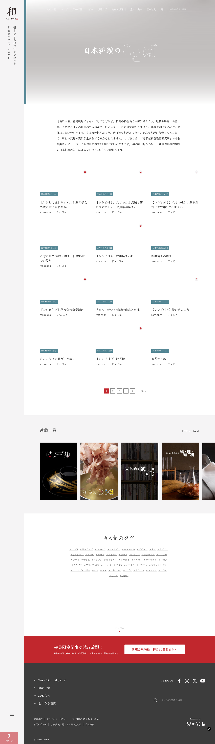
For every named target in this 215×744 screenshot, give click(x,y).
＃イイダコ (142, 546)
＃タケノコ (76, 562)
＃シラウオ (134, 551)
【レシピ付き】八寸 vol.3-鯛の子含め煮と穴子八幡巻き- (63, 203)
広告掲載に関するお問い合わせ (66, 721)
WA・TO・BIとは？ (52, 677)
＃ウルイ (113, 572)
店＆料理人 (78, 9)
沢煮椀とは (158, 356)
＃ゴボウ (117, 562)
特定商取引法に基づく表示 (85, 716)
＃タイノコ (162, 546)
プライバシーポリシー (57, 716)
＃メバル (89, 551)
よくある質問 (47, 700)
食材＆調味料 (119, 9)
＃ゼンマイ (151, 567)
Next (196, 428)
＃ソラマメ (141, 562)
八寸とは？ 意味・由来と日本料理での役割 (62, 256)
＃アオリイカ (113, 546)
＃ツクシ (124, 572)
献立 (91, 9)
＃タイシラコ (77, 551)
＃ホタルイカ (128, 546)
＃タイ (152, 546)
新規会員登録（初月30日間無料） (155, 647)
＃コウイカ (100, 546)
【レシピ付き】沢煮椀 (110, 356)
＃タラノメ (138, 567)
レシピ (64, 9)
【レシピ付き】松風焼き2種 (114, 254)
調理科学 (102, 9)
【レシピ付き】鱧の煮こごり (170, 307)
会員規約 (38, 716)
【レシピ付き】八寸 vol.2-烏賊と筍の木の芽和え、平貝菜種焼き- (119, 203)
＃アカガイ (136, 557)
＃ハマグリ (161, 551)
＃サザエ (85, 557)
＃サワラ (73, 546)
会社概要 (89, 721)
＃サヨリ (100, 551)
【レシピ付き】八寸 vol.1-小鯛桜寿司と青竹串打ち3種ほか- (174, 203)
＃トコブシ (96, 557)
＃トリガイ (124, 557)
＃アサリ (75, 557)
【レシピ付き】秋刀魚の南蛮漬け (62, 307)
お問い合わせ (40, 721)
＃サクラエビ (86, 546)
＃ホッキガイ (150, 557)
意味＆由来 (136, 9)
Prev (184, 428)
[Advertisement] (119, 599)
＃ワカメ (162, 557)
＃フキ (103, 567)
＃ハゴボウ (129, 562)
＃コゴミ (127, 567)
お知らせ (44, 693)
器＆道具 (151, 9)
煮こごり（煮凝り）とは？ (57, 356)
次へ (143, 388)
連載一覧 (51, 9)
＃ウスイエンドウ (157, 562)
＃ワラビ (162, 567)
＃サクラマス (148, 551)
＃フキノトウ (114, 567)
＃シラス (123, 551)
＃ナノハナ (106, 562)
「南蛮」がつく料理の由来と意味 (118, 307)
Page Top (119, 625)
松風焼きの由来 (161, 254)
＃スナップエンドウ (80, 567)
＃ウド (95, 567)
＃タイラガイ (110, 557)
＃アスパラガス (91, 562)
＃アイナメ (111, 551)
